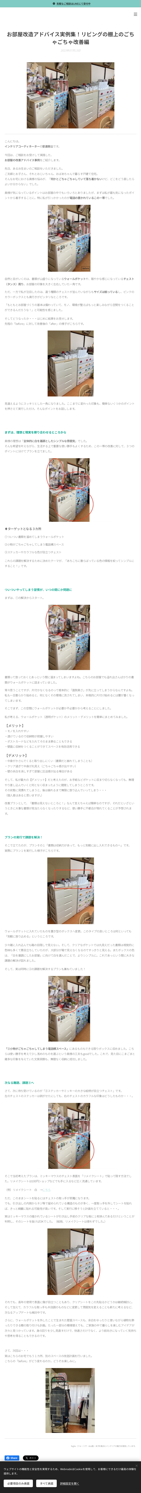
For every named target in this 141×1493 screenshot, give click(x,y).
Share (11, 1458)
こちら (46, 1190)
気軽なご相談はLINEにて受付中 (74, 3)
